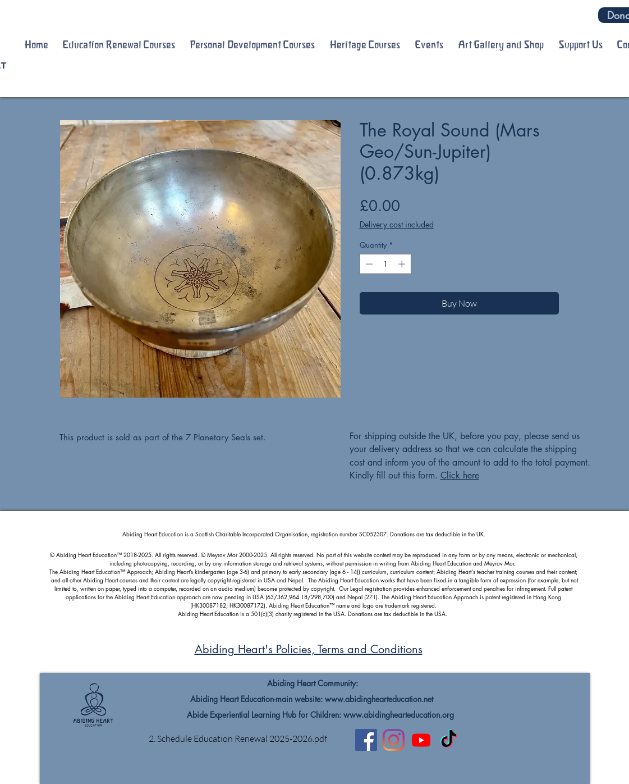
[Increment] (403, 264)
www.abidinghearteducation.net (379, 699)
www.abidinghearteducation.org (398, 714)
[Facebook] (366, 740)
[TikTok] (449, 740)
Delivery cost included (397, 224)
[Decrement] (368, 264)
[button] (119, 45)
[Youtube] (421, 740)
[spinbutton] (385, 264)
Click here (459, 475)
